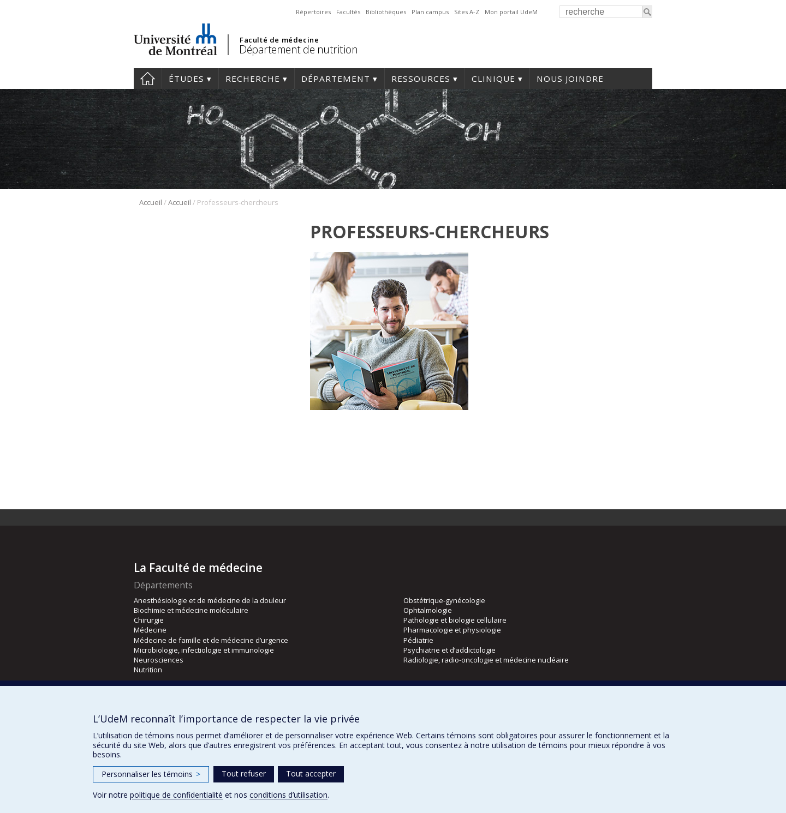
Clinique (493, 78)
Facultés (348, 12)
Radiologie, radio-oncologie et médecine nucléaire (486, 660)
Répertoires (313, 12)
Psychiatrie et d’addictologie (449, 650)
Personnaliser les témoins (151, 774)
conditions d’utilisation (288, 795)
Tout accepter (311, 773)
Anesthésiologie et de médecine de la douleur (210, 600)
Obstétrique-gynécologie (444, 600)
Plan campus (430, 12)
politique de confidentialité (176, 795)
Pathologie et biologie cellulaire (455, 620)
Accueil (147, 78)
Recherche (252, 78)
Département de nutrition (298, 49)
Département (335, 78)
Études (186, 78)
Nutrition (148, 670)
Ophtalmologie (427, 610)
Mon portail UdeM (511, 12)
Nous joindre (570, 78)
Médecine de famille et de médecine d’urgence (211, 640)
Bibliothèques (386, 12)
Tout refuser (244, 773)
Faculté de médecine (279, 40)
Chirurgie (149, 620)
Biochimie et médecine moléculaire (191, 610)
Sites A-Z (466, 12)
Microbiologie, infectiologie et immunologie (204, 650)
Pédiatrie (418, 640)
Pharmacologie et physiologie (452, 630)
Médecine (150, 630)
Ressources (420, 78)
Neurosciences (158, 660)
